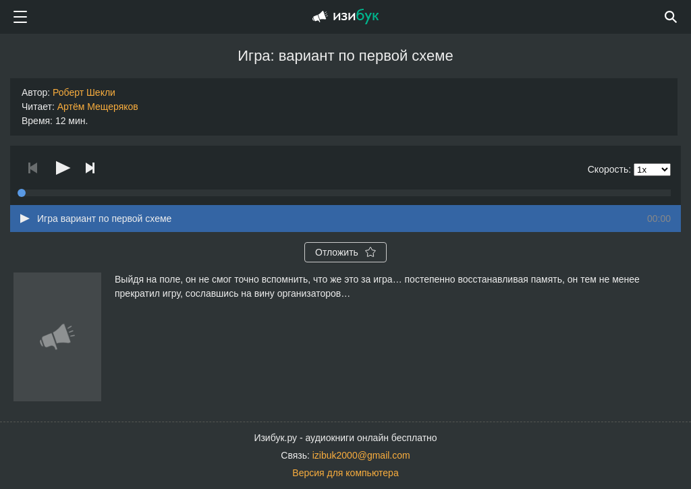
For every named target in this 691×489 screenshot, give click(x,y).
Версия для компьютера (345, 472)
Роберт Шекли (84, 92)
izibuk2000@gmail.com (361, 455)
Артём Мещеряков (97, 106)
